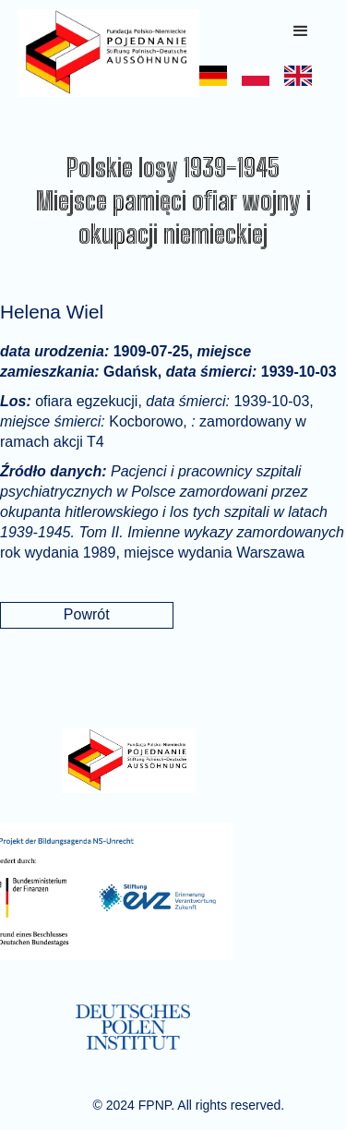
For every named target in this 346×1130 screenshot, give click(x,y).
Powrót (87, 614)
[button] (301, 31)
